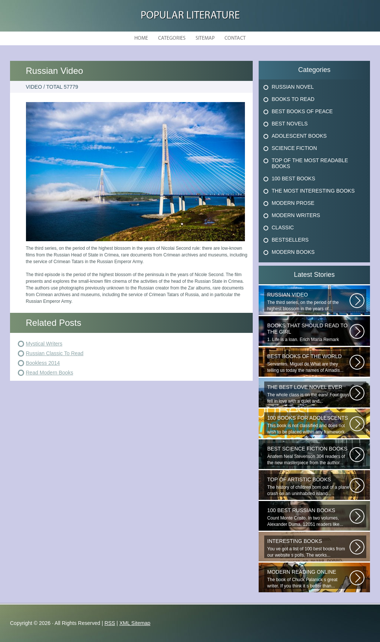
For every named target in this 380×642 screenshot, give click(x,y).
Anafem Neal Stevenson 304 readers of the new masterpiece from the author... (308, 455)
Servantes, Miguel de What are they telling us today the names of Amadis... (308, 363)
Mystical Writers (44, 344)
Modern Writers (296, 215)
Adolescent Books (299, 136)
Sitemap (205, 38)
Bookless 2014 (43, 363)
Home (141, 38)
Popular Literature (190, 15)
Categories (172, 38)
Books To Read (293, 99)
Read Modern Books (49, 373)
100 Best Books (293, 178)
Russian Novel (293, 87)
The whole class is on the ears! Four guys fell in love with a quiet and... (308, 394)
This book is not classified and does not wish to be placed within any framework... (308, 425)
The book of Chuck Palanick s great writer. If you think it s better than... (308, 579)
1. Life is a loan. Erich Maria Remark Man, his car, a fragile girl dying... (308, 332)
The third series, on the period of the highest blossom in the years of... (308, 301)
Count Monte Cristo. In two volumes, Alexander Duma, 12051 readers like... (308, 517)
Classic (283, 227)
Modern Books (293, 252)
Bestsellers (290, 240)
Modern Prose (293, 203)
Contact (235, 38)
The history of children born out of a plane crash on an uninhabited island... (308, 486)
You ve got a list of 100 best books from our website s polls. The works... (308, 548)
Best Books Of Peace (302, 111)
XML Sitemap (135, 623)
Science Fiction (294, 148)
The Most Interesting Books (313, 191)
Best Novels (290, 124)
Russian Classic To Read (54, 353)
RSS (109, 623)
